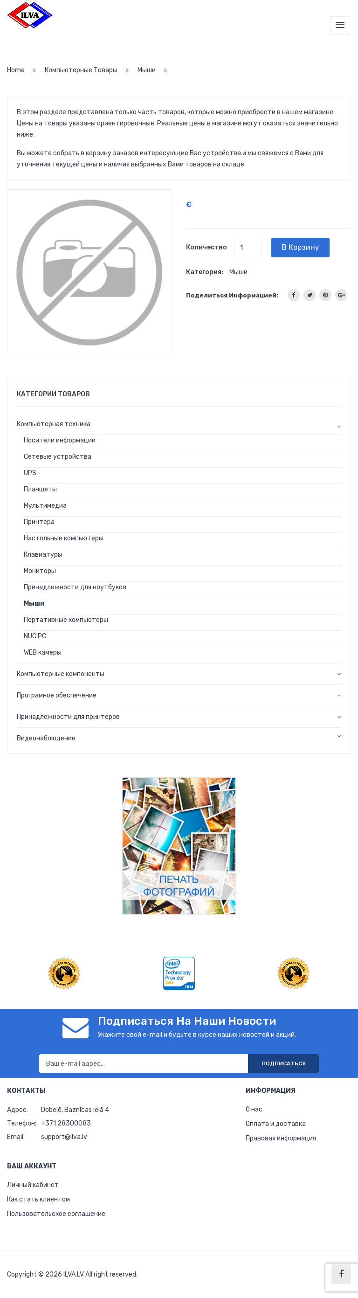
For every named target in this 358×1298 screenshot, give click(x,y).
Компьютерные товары (81, 70)
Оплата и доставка (276, 1124)
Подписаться (284, 1063)
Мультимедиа (45, 506)
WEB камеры (43, 652)
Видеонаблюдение (46, 738)
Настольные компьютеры (63, 538)
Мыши (147, 70)
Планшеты (40, 489)
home (16, 70)
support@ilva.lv (64, 1137)
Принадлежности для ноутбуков (75, 587)
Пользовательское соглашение (56, 1214)
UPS (30, 473)
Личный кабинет (33, 1185)
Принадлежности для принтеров (68, 717)
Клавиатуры (43, 555)
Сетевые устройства (57, 457)
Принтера (39, 522)
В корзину (300, 247)
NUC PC (35, 636)
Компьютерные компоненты (60, 674)
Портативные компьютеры (66, 620)
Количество (206, 247)
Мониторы (40, 571)
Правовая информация (281, 1138)
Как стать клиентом (38, 1199)
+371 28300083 (66, 1123)
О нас (254, 1109)
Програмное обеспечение (56, 695)
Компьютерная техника (53, 424)
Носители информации (60, 440)
